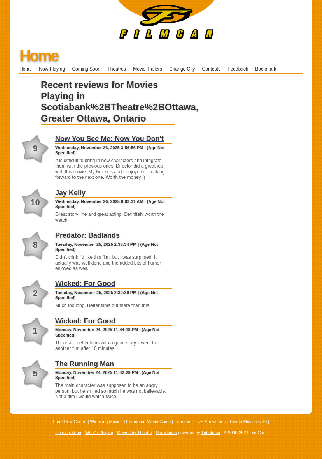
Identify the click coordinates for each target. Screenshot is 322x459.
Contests (211, 69)
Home (38, 55)
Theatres (116, 69)
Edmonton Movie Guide (148, 421)
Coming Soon (86, 69)
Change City (182, 69)
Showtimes (166, 432)
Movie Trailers (147, 69)
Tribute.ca (210, 432)
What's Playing (99, 432)
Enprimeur (184, 421)
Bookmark (268, 69)
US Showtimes (212, 421)
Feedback (238, 69)
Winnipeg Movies (106, 421)
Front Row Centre (70, 421)
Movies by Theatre (134, 432)
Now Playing (52, 69)
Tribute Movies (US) (248, 421)
